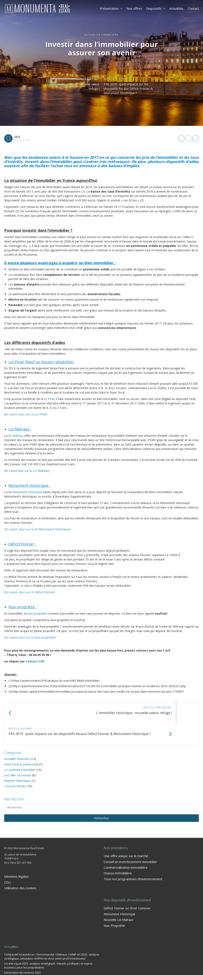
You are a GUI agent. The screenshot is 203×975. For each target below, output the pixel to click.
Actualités (176, 8)
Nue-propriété (37, 613)
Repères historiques (17, 760)
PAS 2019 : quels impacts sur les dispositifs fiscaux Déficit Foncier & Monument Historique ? (132, 89)
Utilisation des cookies (20, 867)
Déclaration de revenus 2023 (22, 951)
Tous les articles (15, 765)
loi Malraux (15, 436)
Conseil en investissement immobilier (130, 841)
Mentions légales (16, 855)
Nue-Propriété (114, 904)
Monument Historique (27, 492)
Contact (193, 8)
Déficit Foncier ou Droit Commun (127, 887)
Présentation (111, 8)
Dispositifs (155, 8)
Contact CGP (35, 661)
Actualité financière (17, 738)
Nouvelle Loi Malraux (118, 899)
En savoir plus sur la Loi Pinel (25, 414)
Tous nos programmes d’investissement (133, 858)
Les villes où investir (17, 754)
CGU (7, 861)
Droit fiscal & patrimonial (21, 743)
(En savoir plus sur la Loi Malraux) (27, 471)
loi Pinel (49, 399)
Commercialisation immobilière (125, 846)
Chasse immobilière (118, 852)
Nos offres (134, 8)
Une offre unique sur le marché (126, 835)
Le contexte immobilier (19, 749)
